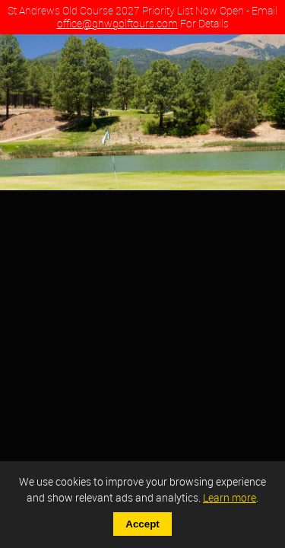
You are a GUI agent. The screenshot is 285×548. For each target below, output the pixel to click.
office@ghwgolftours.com (117, 23)
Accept (142, 524)
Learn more (229, 497)
